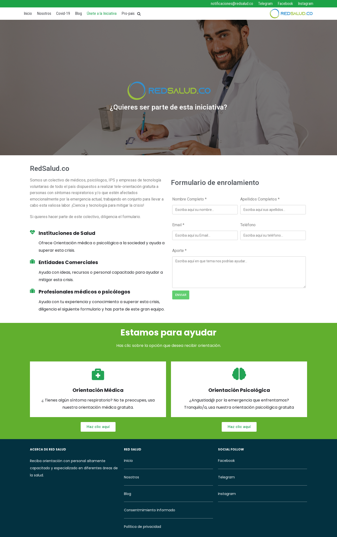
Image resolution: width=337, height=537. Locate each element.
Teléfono (248, 225)
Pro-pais (128, 13)
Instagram (305, 3)
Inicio (28, 13)
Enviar (180, 295)
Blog (78, 13)
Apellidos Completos (260, 199)
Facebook (285, 3)
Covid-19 (63, 13)
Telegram (265, 3)
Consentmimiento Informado (149, 510)
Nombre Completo (189, 199)
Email (178, 225)
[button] (98, 427)
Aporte (179, 250)
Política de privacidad (142, 526)
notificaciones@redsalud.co (232, 3)
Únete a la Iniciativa (102, 13)
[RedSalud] (291, 13)
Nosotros (44, 13)
